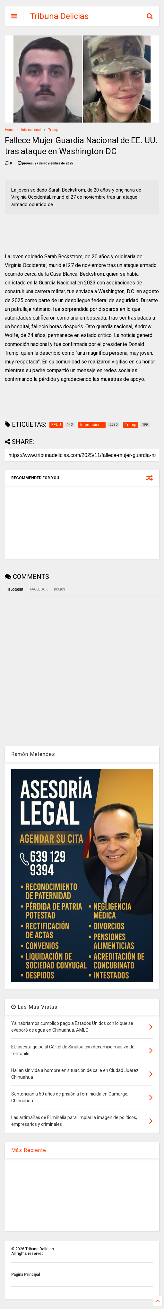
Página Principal (25, 1274)
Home (9, 130)
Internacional (31, 130)
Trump (53, 130)
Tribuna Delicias (59, 16)
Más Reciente (28, 1150)
